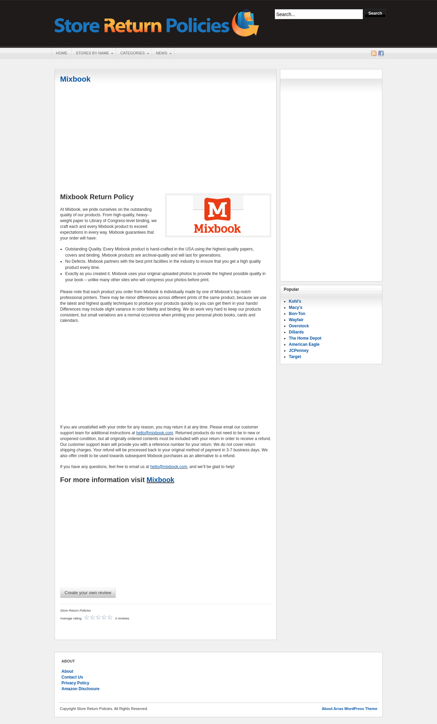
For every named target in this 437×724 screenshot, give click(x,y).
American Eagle (304, 344)
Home (61, 53)
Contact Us (72, 677)
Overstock (299, 326)
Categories (132, 53)
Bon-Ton (297, 313)
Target (295, 356)
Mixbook (75, 79)
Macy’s (295, 307)
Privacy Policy (75, 683)
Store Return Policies (157, 22)
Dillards (296, 332)
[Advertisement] (165, 139)
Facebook (381, 53)
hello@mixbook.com (154, 433)
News (161, 53)
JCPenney (299, 350)
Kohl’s (295, 301)
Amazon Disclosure (80, 688)
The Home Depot (305, 338)
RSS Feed (374, 53)
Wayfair (296, 319)
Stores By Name (92, 53)
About (67, 671)
